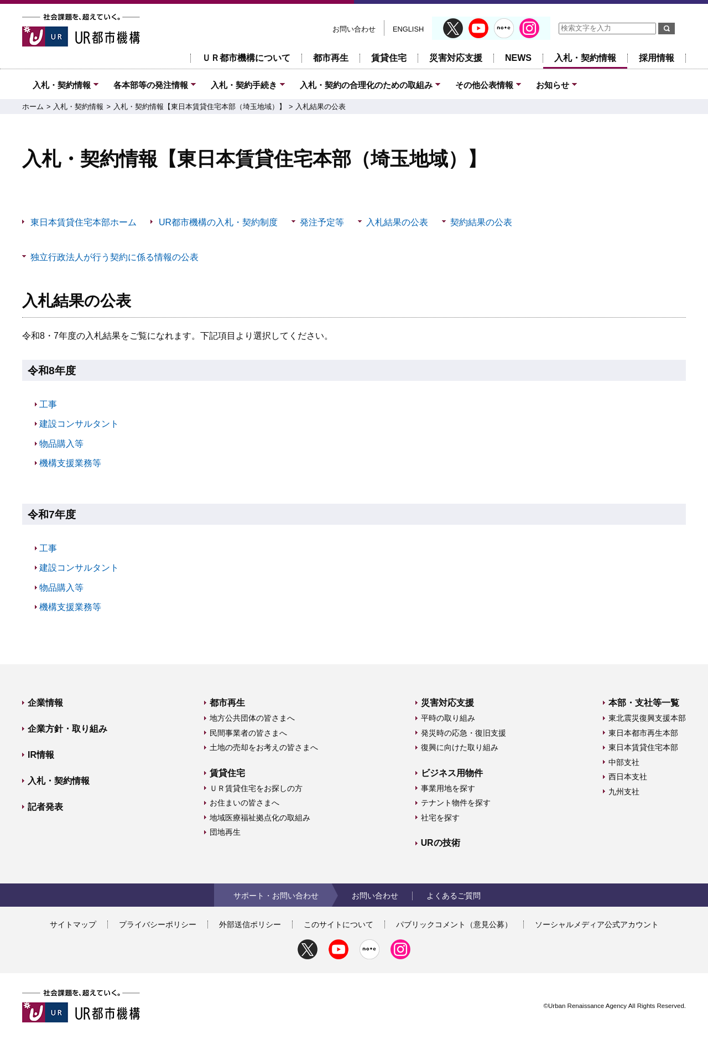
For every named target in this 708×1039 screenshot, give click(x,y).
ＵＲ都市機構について (246, 58)
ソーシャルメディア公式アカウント (597, 924)
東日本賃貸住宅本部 (643, 747)
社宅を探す (440, 817)
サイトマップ (73, 924)
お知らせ (552, 85)
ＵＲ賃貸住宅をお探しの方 (256, 788)
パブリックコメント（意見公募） (454, 924)
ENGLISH (408, 29)
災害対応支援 (455, 58)
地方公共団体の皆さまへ (252, 718)
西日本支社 (627, 776)
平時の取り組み (448, 718)
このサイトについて (338, 924)
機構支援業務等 (70, 463)
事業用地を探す (448, 788)
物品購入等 (61, 443)
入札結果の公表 (320, 106)
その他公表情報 (484, 85)
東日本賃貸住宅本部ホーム (83, 222)
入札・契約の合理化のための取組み (366, 85)
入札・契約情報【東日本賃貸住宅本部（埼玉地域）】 (199, 106)
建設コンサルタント (79, 423)
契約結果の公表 (481, 222)
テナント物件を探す (456, 802)
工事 (48, 404)
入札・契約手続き (244, 85)
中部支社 (623, 762)
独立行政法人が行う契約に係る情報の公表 (114, 257)
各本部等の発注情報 (150, 85)
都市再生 (330, 58)
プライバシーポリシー (157, 924)
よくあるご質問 (453, 895)
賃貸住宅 (389, 58)
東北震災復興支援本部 (647, 718)
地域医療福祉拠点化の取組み (260, 817)
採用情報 (656, 58)
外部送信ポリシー (250, 924)
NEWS (518, 58)
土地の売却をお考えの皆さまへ (264, 747)
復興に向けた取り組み (459, 747)
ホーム (33, 106)
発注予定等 (322, 222)
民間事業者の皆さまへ (248, 732)
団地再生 (225, 832)
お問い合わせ (354, 29)
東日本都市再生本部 (643, 732)
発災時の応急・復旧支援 (463, 732)
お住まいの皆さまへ (244, 802)
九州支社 (623, 791)
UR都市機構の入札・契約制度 (218, 222)
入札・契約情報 (585, 58)
